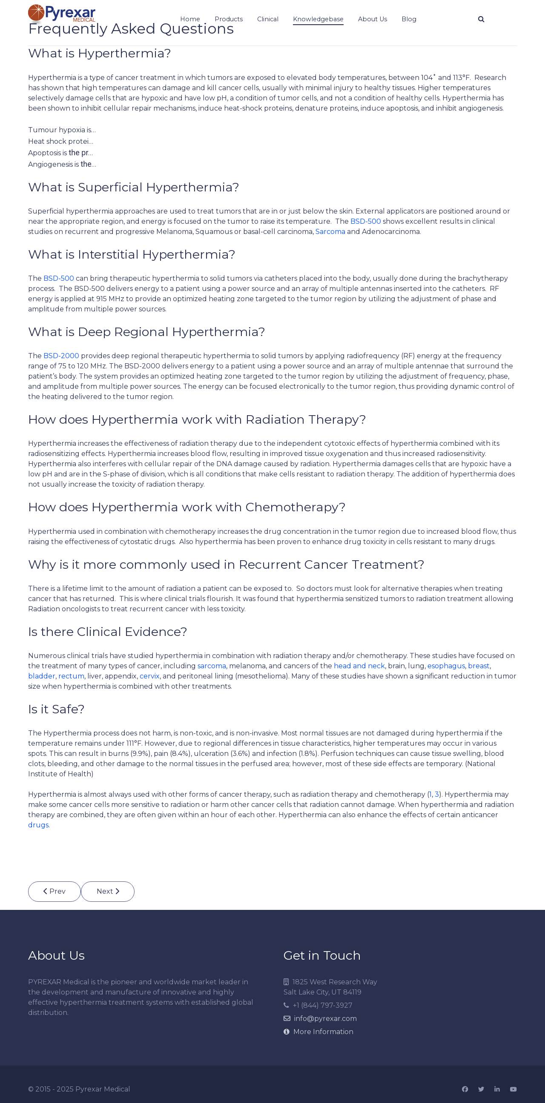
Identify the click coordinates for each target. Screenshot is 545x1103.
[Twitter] (481, 1089)
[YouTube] (513, 1089)
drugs (38, 825)
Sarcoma (330, 232)
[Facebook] (465, 1089)
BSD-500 (365, 221)
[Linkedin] (497, 1089)
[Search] (481, 19)
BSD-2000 (61, 356)
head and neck (359, 666)
